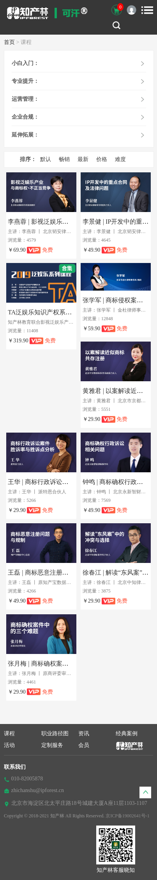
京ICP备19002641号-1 (128, 816)
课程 (9, 733)
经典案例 (127, 733)
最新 (83, 159)
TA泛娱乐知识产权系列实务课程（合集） (65, 312)
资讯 (83, 733)
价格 (101, 159)
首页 (9, 42)
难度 (120, 159)
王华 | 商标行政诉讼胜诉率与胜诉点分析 (63, 482)
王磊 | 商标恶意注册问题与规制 (50, 572)
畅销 (64, 159)
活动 (9, 745)
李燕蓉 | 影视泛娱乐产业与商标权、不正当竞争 (72, 221)
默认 (45, 159)
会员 (83, 745)
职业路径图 (55, 733)
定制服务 (52, 745)
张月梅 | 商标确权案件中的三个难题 (57, 663)
